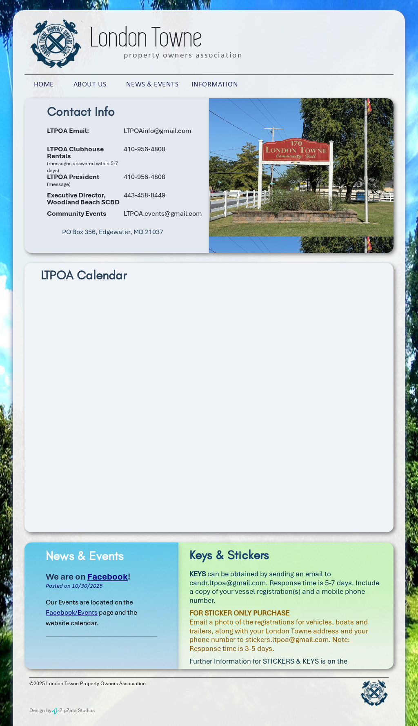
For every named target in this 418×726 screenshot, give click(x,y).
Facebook (107, 576)
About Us (90, 85)
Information (214, 85)
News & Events (152, 85)
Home (44, 85)
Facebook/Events (72, 612)
